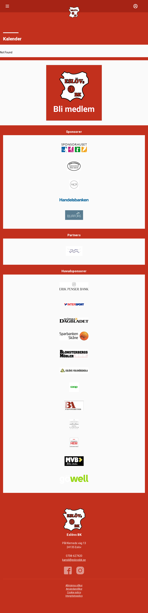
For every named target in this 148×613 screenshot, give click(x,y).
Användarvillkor (74, 589)
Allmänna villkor (74, 585)
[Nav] (7, 6)
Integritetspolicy (74, 596)
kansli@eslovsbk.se (74, 559)
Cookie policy (74, 592)
